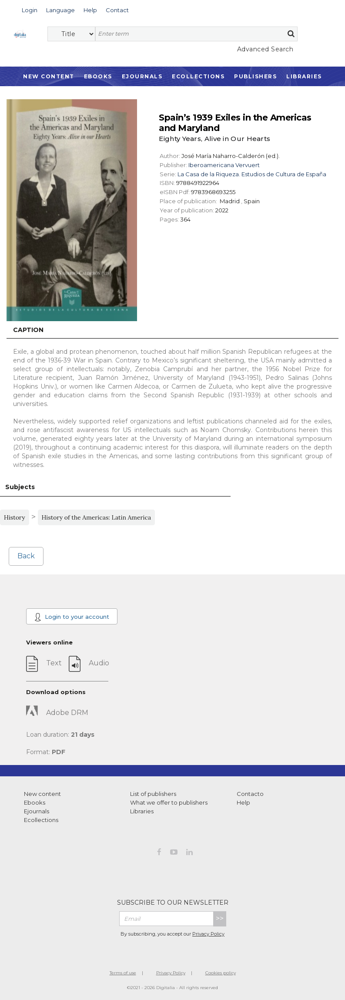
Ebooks (98, 76)
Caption (28, 330)
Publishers (255, 76)
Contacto (250, 793)
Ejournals (142, 76)
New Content (48, 76)
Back (26, 556)
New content (42, 793)
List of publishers (153, 793)
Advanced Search (265, 49)
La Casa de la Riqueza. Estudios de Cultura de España (252, 174)
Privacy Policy (208, 934)
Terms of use (123, 973)
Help (243, 802)
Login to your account (71, 617)
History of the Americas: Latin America (96, 517)
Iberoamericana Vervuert (224, 164)
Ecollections (198, 76)
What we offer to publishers (169, 802)
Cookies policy (220, 973)
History (14, 517)
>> (220, 918)
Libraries (304, 76)
